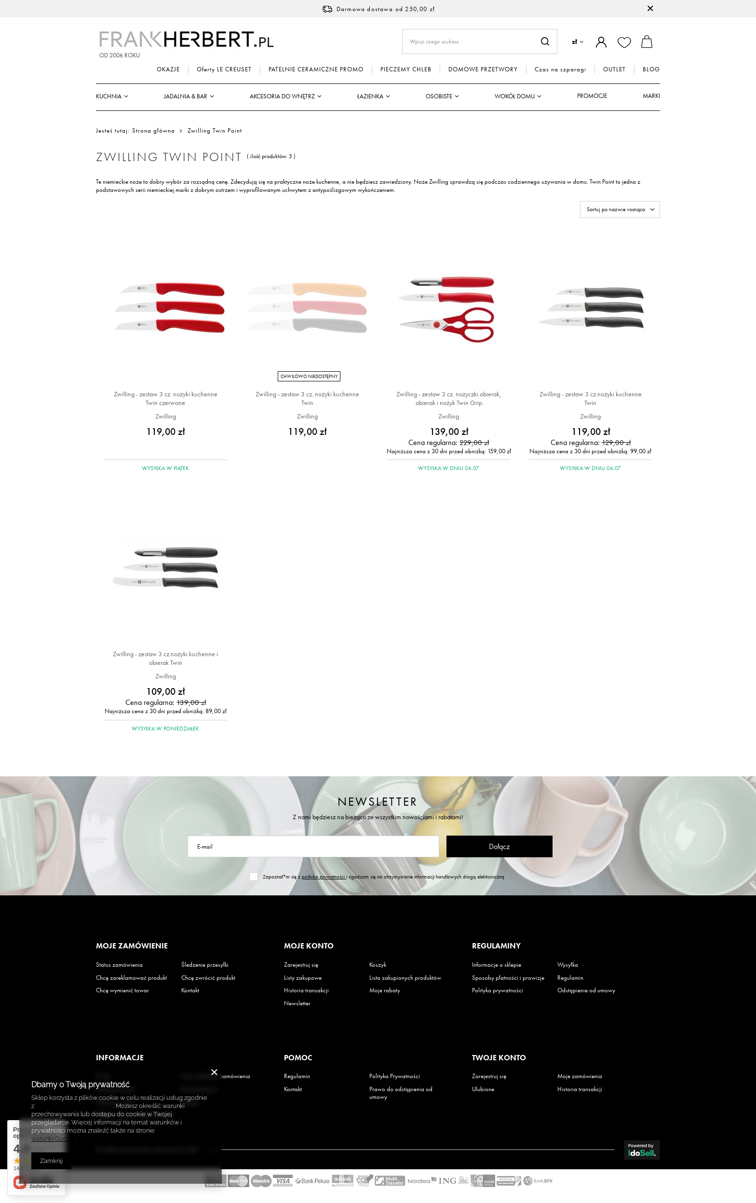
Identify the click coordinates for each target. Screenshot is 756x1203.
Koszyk (377, 965)
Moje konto (309, 946)
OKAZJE (168, 69)
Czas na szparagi (560, 69)
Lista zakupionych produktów (405, 978)
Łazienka (370, 96)
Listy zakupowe (303, 978)
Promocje (592, 96)
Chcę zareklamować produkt (131, 978)
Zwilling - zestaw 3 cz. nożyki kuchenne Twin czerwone (165, 398)
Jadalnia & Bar (185, 96)
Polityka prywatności (497, 990)
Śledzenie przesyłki (205, 965)
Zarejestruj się (301, 965)
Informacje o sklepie (496, 965)
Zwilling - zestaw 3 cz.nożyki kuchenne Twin (591, 398)
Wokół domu (515, 96)
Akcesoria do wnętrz (282, 96)
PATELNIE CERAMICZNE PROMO (316, 69)
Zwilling (165, 416)
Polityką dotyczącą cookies (74, 1105)
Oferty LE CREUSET (224, 69)
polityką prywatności (324, 876)
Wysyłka (567, 965)
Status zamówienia (119, 965)
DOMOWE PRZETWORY (483, 69)
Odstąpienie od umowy (586, 990)
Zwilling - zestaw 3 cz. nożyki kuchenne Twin (307, 398)
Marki (651, 96)
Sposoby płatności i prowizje (508, 978)
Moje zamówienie (132, 946)
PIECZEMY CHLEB (406, 69)
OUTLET (614, 69)
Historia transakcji (306, 990)
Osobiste (439, 96)
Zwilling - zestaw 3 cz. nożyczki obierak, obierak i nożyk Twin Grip (448, 398)
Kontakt (190, 990)
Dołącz (499, 846)
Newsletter (378, 802)
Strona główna (153, 130)
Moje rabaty (384, 990)
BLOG (651, 69)
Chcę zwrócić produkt (208, 978)
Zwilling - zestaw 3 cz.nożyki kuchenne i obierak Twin (165, 658)
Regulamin (570, 978)
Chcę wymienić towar (122, 990)
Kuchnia (109, 96)
